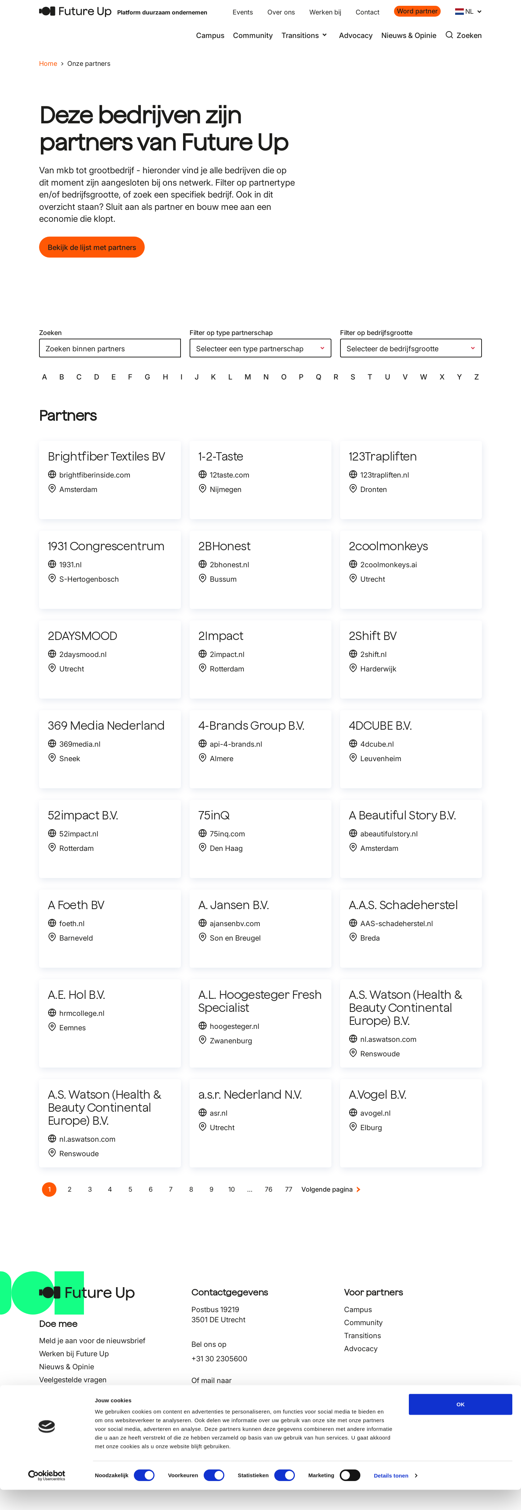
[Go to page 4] (110, 1189)
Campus (210, 35)
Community (253, 35)
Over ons (281, 12)
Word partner (417, 11)
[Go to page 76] (268, 1189)
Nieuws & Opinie (408, 35)
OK (461, 1424)
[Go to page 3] (89, 1189)
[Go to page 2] (69, 1189)
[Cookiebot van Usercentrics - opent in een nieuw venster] (47, 1495)
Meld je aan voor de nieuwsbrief (92, 1340)
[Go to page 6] (150, 1189)
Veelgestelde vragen (73, 1379)
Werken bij (325, 12)
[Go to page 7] (171, 1189)
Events (243, 12)
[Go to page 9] (211, 1189)
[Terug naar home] (75, 12)
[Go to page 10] (231, 1189)
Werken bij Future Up (74, 1353)
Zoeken (50, 332)
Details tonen (391, 1496)
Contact (368, 12)
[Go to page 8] (191, 1189)
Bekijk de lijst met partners (92, 247)
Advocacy (356, 35)
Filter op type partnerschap (231, 332)
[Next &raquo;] (331, 1189)
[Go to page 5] (130, 1189)
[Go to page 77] (288, 1189)
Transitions (362, 1335)
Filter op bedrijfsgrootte (376, 332)
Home (48, 63)
